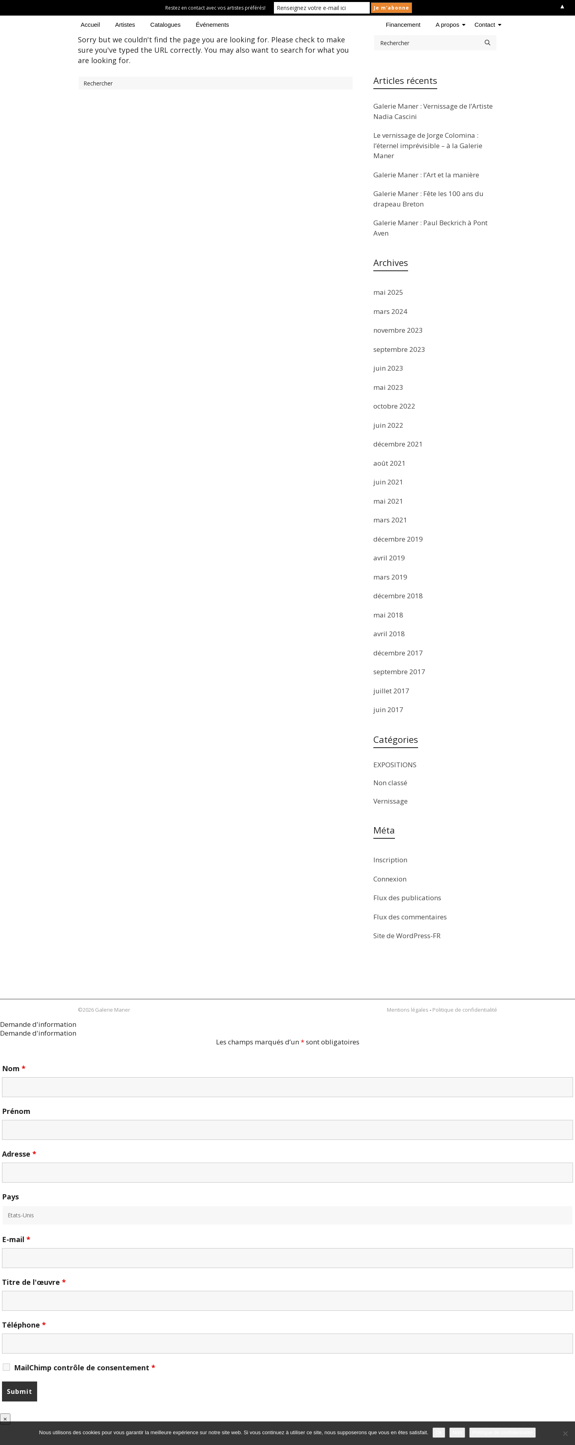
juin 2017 (388, 709)
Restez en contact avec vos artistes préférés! (215, 7)
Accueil (90, 24)
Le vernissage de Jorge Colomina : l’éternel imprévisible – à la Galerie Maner (427, 145)
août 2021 (389, 463)
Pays (10, 1196)
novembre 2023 (398, 330)
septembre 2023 (399, 349)
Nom (14, 1068)
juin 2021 (388, 481)
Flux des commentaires (410, 916)
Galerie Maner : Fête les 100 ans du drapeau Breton (428, 198)
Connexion (389, 878)
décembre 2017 (398, 652)
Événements (212, 24)
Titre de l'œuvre (34, 1282)
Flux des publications (407, 897)
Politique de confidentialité (464, 1009)
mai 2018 (388, 614)
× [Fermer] (5, 1418)
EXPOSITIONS (394, 764)
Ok (439, 1432)
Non (457, 1432)
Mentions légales (407, 1009)
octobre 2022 (394, 406)
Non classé (390, 782)
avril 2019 (389, 557)
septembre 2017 (399, 671)
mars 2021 (390, 519)
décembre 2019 (398, 539)
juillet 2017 (391, 690)
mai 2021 (388, 501)
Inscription (390, 859)
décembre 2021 (398, 444)
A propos (449, 24)
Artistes (125, 24)
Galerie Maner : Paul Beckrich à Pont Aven (430, 228)
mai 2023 (388, 387)
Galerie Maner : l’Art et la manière (426, 174)
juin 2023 (388, 368)
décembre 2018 (398, 595)
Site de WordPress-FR (406, 935)
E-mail (16, 1239)
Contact (486, 24)
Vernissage (390, 801)
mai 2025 (388, 292)
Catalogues (165, 24)
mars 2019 (390, 577)
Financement (403, 24)
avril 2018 (389, 633)
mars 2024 (390, 311)
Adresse (19, 1154)
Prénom (16, 1111)
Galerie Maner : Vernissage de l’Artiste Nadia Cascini (433, 111)
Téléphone (24, 1325)
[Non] (565, 1433)
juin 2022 (388, 425)
